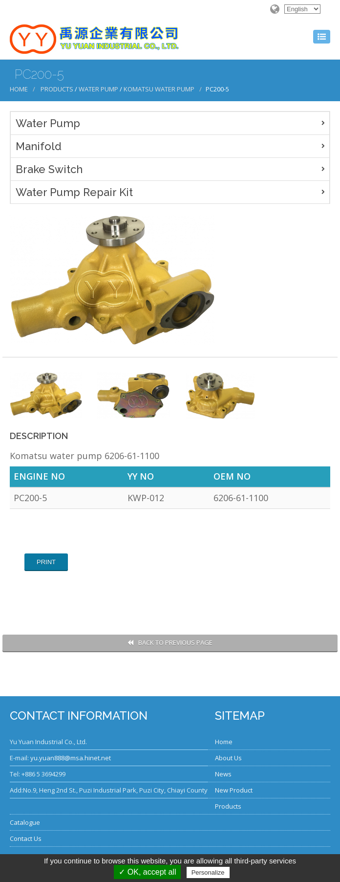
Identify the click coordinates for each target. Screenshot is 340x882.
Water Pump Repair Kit (74, 192)
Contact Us (26, 838)
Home (19, 89)
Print (46, 562)
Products (57, 89)
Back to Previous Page (170, 642)
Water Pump (98, 89)
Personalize (208, 872)
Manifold (39, 146)
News (223, 774)
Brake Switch (49, 169)
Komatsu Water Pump (159, 89)
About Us (228, 757)
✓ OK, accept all (147, 872)
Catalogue (25, 822)
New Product (234, 790)
